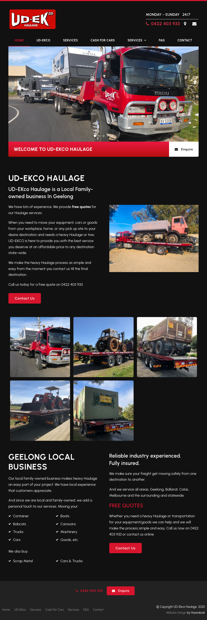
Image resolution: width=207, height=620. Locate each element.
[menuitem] (6, 610)
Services (70, 40)
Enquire (187, 149)
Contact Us (25, 298)
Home (19, 40)
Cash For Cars (103, 40)
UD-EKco (43, 40)
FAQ (162, 40)
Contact (184, 40)
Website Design (176, 613)
